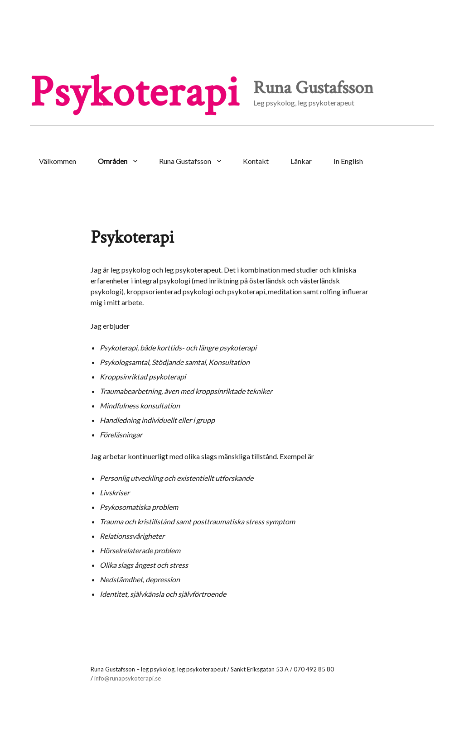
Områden (112, 161)
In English (348, 161)
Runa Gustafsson (185, 161)
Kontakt (256, 161)
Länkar (301, 161)
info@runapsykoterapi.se (127, 678)
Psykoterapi (135, 92)
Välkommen (57, 161)
